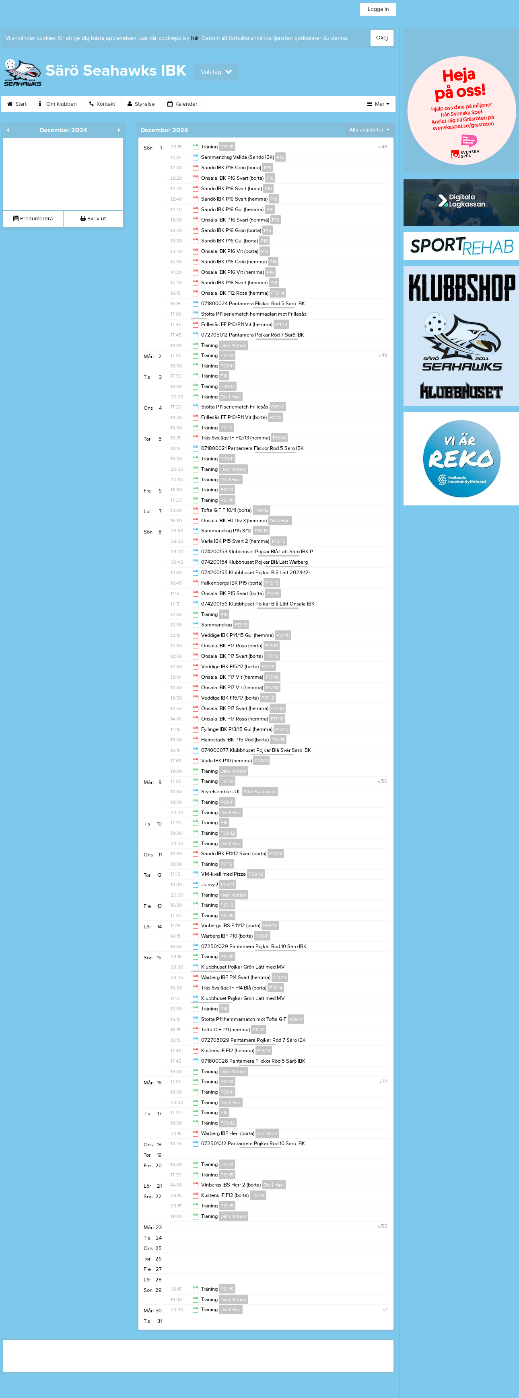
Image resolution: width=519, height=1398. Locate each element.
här (195, 38)
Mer (378, 104)
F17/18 (226, 490)
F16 (224, 376)
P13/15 (227, 147)
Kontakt (102, 104)
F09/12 (227, 386)
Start (17, 104)
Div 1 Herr (230, 397)
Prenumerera (33, 218)
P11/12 (281, 324)
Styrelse (141, 104)
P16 (280, 157)
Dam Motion (233, 345)
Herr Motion (233, 469)
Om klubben (58, 104)
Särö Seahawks (260, 791)
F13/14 (277, 293)
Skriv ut (93, 218)
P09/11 (227, 366)
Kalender (182, 104)
